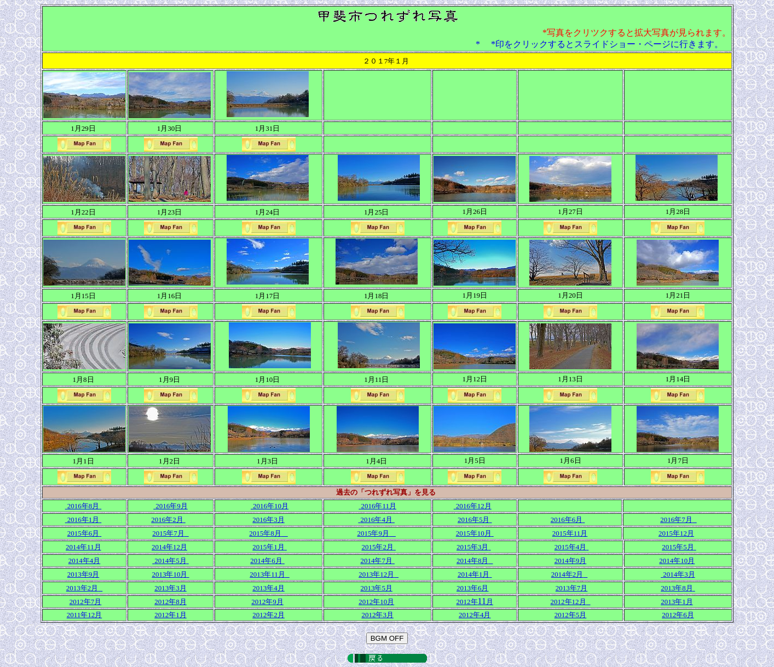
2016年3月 (268, 519)
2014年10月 (677, 560)
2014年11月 (83, 547)
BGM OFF (387, 638)
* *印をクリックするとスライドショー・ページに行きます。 (599, 44)
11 (475, 601)
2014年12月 (169, 547)
